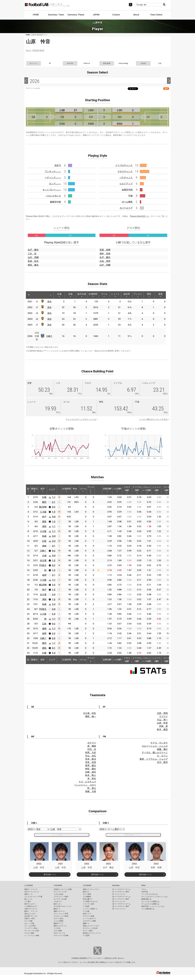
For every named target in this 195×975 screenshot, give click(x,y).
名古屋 (43, 560)
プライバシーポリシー (96, 958)
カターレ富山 (58, 918)
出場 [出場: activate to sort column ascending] (59, 295)
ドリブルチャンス (124, 165)
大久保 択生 (89, 713)
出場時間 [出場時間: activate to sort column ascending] (93, 295)
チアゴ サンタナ (159, 742)
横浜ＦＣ (57, 909)
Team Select (156, 14)
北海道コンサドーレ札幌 (63, 889)
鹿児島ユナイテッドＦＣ (92, 933)
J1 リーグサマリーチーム (121, 889)
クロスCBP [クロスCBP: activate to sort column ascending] (127, 490)
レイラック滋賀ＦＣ (90, 909)
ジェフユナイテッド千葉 (33, 897)
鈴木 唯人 (90, 775)
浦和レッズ (28, 894)
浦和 (44, 526)
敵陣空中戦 (55, 202)
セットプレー (52, 189)
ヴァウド (163, 716)
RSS (166, 89)
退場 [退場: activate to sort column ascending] (160, 295)
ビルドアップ (126, 183)
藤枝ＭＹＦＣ (58, 923)
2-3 (53, 633)
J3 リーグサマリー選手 (120, 906)
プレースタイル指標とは (150, 901)
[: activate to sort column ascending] (34, 295)
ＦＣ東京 (27, 901)
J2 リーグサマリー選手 (120, 899)
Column (116, 14)
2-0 (53, 594)
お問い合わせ (118, 958)
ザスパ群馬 (87, 894)
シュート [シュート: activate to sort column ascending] (115, 295)
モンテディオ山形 (60, 899)
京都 (44, 555)
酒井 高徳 (105, 253)
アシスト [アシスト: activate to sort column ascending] (138, 295)
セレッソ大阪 (29, 923)
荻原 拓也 (33, 261)
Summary (115, 885)
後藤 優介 (162, 749)
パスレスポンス (53, 195)
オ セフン (162, 755)
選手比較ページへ (133, 835)
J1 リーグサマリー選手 (120, 892)
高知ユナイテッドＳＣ (91, 926)
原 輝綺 (91, 746)
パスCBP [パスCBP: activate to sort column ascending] (117, 489)
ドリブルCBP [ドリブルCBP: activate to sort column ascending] (137, 490)
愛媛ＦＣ (86, 923)
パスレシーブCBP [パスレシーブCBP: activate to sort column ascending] (146, 490)
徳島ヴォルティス (60, 926)
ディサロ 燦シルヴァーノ (155, 752)
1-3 (53, 512)
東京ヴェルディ (30, 904)
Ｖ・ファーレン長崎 (31, 935)
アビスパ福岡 (29, 933)
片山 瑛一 (162, 719)
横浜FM (42, 507)
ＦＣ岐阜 (86, 906)
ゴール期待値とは (147, 909)
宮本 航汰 (90, 759)
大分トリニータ (59, 933)
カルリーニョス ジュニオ (155, 746)
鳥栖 (44, 536)
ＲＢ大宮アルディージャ (63, 906)
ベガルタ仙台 (58, 894)
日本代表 (144, 892)
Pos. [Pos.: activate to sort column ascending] (75, 489)
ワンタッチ (53, 171)
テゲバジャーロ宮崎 (61, 935)
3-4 (53, 653)
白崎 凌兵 (90, 772)
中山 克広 (90, 755)
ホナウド (91, 742)
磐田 (44, 502)
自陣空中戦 (127, 189)
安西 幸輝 (105, 250)
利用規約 (75, 958)
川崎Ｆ (49, 336)
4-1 (53, 546)
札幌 (44, 497)
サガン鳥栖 (58, 931)
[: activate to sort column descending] (29, 295)
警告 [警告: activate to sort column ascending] (149, 295)
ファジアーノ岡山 (30, 928)
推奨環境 (83, 958)
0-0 (53, 516)
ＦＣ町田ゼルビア (30, 906)
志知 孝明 (105, 261)
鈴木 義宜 (162, 729)
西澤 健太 (90, 765)
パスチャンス (126, 177)
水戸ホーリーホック (31, 892)
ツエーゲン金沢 (88, 904)
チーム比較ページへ (61, 835)
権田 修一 (90, 716)
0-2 (53, 507)
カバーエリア (126, 208)
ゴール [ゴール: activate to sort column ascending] (104, 295)
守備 (130, 195)
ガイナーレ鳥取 (88, 916)
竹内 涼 (91, 749)
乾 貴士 (91, 788)
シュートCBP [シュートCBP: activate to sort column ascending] (156, 490)
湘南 (44, 546)
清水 (49, 301)
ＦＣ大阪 (86, 911)
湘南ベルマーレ (59, 911)
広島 (44, 541)
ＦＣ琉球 (86, 935)
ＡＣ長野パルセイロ (90, 901)
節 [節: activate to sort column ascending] (28, 489)
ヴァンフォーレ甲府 (61, 914)
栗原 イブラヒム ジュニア (154, 759)
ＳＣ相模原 (87, 897)
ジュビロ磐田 (58, 921)
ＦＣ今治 (57, 928)
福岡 (44, 575)
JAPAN (96, 14)
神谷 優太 (33, 265)
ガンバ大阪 (28, 921)
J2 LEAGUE (58, 885)
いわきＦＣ (58, 901)
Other (143, 885)
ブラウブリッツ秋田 (61, 897)
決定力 (57, 165)
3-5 (53, 585)
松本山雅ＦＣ (88, 899)
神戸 (44, 516)
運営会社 (108, 958)
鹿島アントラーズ (30, 889)
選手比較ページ (50, 875)
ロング (55, 183)
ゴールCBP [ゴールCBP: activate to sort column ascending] (166, 490)
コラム (143, 889)
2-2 (53, 541)
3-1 (53, 575)
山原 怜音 (162, 723)
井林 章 (163, 726)
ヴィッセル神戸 (30, 926)
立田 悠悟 (162, 713)
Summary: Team (56, 14)
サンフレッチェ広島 (31, 931)
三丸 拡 (32, 253)
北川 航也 (162, 762)
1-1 (53, 497)
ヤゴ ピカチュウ (87, 781)
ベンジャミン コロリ (85, 785)
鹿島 (44, 521)
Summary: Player (76, 14)
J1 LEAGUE (28, 885)
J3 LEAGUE (87, 885)
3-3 (53, 604)
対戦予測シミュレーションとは (152, 906)
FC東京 (42, 565)
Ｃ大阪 (43, 512)
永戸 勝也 (33, 250)
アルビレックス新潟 (61, 916)
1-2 (53, 521)
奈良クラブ (87, 914)
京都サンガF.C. (29, 918)
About (136, 14)
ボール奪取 (127, 202)
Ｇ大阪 (43, 531)
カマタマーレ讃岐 (89, 921)
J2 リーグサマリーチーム (121, 897)
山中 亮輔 (33, 257)
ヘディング (53, 177)
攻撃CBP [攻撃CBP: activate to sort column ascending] (107, 489)
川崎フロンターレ (30, 909)
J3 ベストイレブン (119, 909)
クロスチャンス (125, 171)
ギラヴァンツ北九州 (90, 928)
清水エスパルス (30, 914)
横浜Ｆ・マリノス (30, 911)
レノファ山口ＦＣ (89, 918)
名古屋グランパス (30, 916)
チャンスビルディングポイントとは (81, 419)
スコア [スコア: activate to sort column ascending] (52, 489)
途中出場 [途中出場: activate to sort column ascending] (81, 295)
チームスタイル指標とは (150, 904)
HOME (36, 14)
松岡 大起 (90, 752)
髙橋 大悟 (90, 791)
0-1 (53, 648)
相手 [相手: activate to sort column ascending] (42, 489)
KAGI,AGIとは (146, 899)
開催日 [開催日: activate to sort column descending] (34, 489)
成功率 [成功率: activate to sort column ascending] (126, 295)
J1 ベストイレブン (119, 894)
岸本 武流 (90, 762)
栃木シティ (58, 904)
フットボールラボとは (149, 894)
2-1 (53, 502)
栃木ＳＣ (86, 892)
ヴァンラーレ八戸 (60, 892)
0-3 (53, 565)
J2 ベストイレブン (119, 901)
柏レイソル (28, 899)
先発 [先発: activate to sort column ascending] (70, 295)
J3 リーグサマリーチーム (121, 904)
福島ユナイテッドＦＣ (91, 889)
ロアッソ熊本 (88, 931)
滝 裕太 (91, 778)
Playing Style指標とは (139, 216)
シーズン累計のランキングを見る (153, 419)
